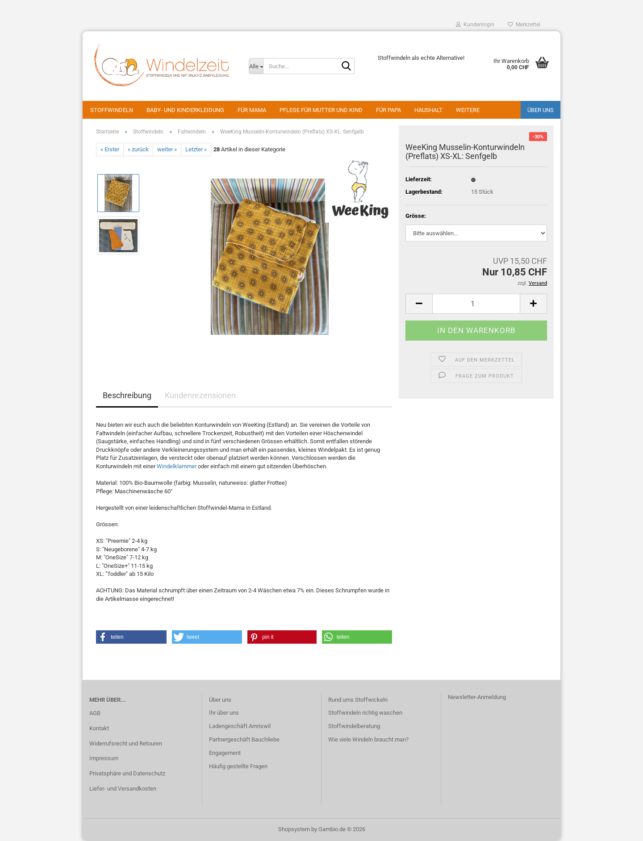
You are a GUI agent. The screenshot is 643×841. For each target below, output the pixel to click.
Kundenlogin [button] (475, 24)
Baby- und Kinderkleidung (185, 110)
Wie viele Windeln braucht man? (368, 739)
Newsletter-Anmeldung (477, 697)
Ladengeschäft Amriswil (240, 726)
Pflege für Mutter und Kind (321, 110)
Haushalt (428, 110)
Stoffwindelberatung (354, 726)
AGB (94, 713)
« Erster (109, 149)
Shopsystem (294, 829)
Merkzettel (524, 24)
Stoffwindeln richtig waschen (365, 712)
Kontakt (99, 728)
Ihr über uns (224, 712)
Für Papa (388, 110)
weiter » (167, 149)
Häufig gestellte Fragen (238, 766)
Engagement (225, 752)
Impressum (103, 758)
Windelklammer (176, 466)
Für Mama (252, 110)
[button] (418, 304)
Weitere (468, 110)
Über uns (540, 110)
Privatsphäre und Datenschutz (127, 773)
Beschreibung (127, 395)
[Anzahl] (476, 304)
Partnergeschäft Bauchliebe (244, 739)
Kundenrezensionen (200, 395)
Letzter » (196, 149)
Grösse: (415, 215)
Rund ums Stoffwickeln (358, 699)
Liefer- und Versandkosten (122, 788)
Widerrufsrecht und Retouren (125, 743)
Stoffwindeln (111, 110)
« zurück (138, 149)
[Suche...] (256, 66)
